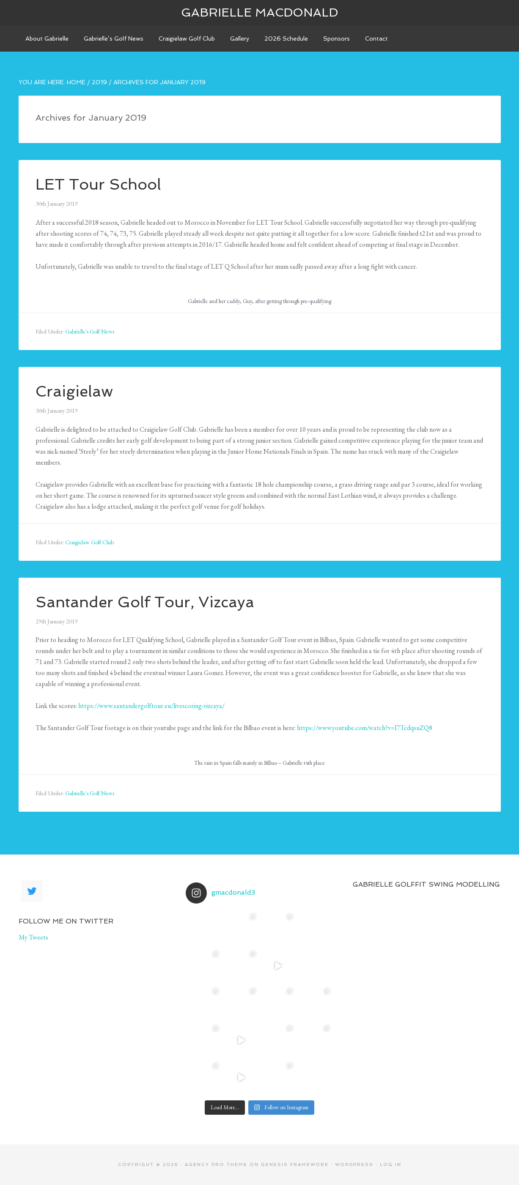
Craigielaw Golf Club (89, 542)
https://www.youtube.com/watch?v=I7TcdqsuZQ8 (364, 727)
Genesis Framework (295, 1164)
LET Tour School (98, 184)
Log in (390, 1164)
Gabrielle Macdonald (259, 12)
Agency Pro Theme (216, 1164)
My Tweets (33, 937)
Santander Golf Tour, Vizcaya (145, 602)
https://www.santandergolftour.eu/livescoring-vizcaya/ (151, 705)
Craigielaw (74, 391)
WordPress (354, 1164)
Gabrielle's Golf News (89, 331)
